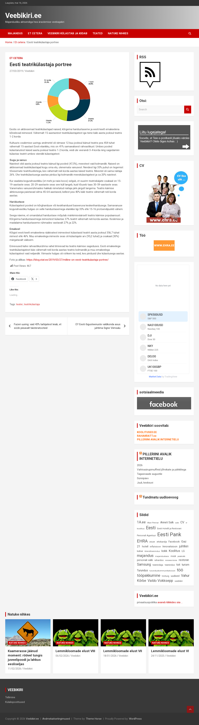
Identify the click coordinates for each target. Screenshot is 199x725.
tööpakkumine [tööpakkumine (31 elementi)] (148, 575)
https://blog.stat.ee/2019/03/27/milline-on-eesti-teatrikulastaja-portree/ (67, 259)
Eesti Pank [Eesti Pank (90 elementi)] (169, 534)
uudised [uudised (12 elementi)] (175, 576)
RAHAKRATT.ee (146, 435)
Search (187, 109)
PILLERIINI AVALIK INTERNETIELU (158, 439)
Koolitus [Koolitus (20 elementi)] (174, 551)
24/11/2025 (157, 655)
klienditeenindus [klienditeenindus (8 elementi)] (152, 551)
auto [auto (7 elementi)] (177, 523)
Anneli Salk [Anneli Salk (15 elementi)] (167, 522)
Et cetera (35, 33)
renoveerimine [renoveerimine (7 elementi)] (171, 560)
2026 (140, 465)
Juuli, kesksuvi (145, 482)
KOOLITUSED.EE (147, 432)
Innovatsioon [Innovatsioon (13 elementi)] (169, 546)
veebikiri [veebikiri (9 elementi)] (179, 581)
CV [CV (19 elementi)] (182, 522)
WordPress (135, 718)
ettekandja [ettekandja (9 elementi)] (162, 541)
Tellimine (10, 697)
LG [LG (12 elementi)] (183, 551)
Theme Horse (94, 718)
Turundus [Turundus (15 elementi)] (142, 570)
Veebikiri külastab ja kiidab (67, 33)
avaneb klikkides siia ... (170, 602)
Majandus (15, 33)
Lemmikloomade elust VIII (75, 651)
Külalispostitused (15, 702)
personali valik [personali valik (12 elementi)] (145, 560)
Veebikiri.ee (23, 15)
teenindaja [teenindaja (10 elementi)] (157, 565)
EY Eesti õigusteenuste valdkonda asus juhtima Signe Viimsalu (98, 326)
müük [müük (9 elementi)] (173, 556)
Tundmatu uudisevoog (160, 497)
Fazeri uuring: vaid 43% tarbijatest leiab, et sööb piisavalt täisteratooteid (37, 326)
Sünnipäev (143, 478)
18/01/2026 (110, 655)
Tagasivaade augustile (149, 474)
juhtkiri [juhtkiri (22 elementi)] (183, 546)
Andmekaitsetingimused (56, 718)
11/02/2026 (14, 668)
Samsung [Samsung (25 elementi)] (144, 564)
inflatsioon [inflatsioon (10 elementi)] (155, 546)
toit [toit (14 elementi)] (178, 564)
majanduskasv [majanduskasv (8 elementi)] (162, 556)
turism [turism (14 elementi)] (185, 564)
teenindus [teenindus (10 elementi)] (170, 565)
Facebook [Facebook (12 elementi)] (174, 541)
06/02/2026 (62, 655)
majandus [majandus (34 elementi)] (145, 555)
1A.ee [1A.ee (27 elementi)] (141, 522)
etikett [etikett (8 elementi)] (152, 542)
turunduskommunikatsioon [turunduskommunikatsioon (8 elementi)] (162, 570)
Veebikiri (29, 71)
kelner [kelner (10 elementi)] (140, 551)
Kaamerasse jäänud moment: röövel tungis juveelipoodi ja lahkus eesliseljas (25, 657)
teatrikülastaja (32, 304)
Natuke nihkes (118, 33)
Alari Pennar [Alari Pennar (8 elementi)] (153, 522)
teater (19, 304)
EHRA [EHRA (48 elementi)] (142, 541)
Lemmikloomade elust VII (122, 651)
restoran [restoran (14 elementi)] (184, 560)
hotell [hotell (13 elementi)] (145, 546)
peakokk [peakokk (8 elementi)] (181, 556)
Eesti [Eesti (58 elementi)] (151, 527)
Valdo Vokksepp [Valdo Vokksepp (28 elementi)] (160, 581)
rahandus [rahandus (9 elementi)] (159, 560)
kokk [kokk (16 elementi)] (164, 551)
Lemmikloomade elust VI (170, 651)
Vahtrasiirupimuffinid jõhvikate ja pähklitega (161, 469)
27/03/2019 (16, 71)
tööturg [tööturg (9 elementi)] (165, 576)
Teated (98, 33)
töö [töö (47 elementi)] (180, 569)
